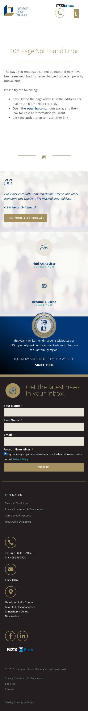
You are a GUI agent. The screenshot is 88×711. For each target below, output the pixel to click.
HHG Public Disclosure (18, 521)
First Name (12, 406)
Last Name (12, 420)
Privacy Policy (20, 459)
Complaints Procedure (18, 515)
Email (8, 435)
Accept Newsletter (17, 449)
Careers (9, 689)
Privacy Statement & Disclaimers (24, 509)
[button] (76, 13)
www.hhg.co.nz (37, 108)
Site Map (10, 683)
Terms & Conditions (16, 503)
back (28, 117)
